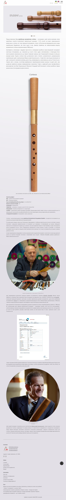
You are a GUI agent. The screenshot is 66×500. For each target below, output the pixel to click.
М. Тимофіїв (56, 297)
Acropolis (40, 497)
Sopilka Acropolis (28, 497)
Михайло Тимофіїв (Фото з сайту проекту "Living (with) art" (33, 293)
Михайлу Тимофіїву (47, 295)
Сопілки (61, 3)
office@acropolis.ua (13, 447)
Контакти (5, 444)
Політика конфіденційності (9, 481)
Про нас (51, 3)
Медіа (4, 469)
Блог (4, 484)
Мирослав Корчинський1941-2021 (33, 423)
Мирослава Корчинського (38, 426)
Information (6, 472)
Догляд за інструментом (9, 467)
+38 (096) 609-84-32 (13, 450)
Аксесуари (6, 464)
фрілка (15, 300)
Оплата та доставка (8, 479)
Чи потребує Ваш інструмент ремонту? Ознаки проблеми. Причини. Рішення (21, 491)
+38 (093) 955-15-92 (13, 448)
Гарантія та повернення (8, 476)
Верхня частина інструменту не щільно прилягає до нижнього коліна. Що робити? (22, 486)
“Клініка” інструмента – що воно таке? (12, 488)
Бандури (56, 3)
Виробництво (6, 465)
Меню (4, 460)
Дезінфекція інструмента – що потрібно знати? (14, 493)
